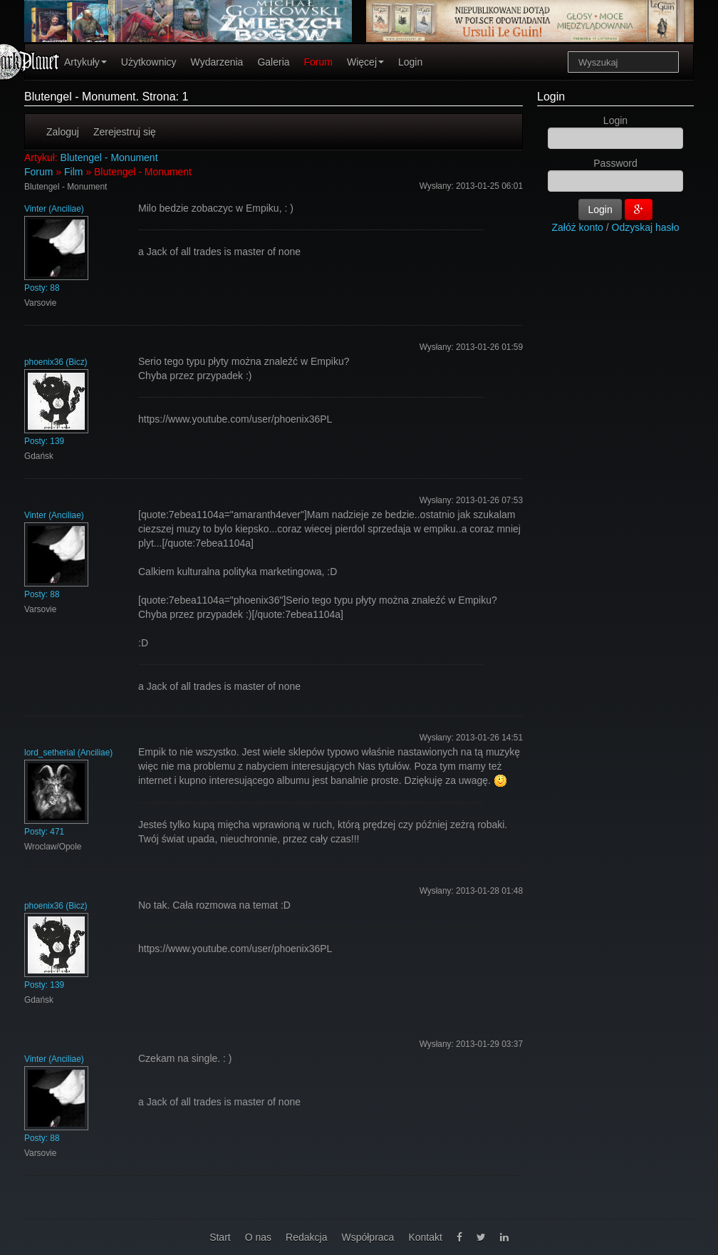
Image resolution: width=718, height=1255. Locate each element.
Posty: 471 (44, 832)
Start (220, 1237)
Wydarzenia (217, 62)
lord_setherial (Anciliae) (68, 753)
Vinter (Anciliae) (54, 209)
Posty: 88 (42, 288)
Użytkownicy (149, 62)
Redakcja (306, 1237)
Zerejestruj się (124, 132)
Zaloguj (62, 132)
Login (410, 62)
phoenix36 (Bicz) (56, 362)
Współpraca (367, 1237)
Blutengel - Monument (109, 157)
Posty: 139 (44, 441)
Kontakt (425, 1237)
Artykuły (85, 62)
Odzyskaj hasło (646, 227)
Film (73, 171)
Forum (318, 62)
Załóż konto (577, 227)
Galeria (273, 62)
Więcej (365, 62)
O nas (258, 1237)
